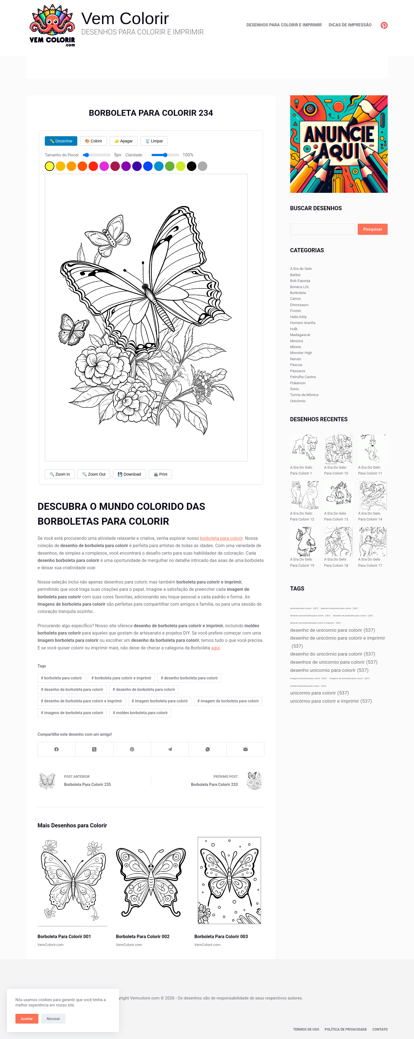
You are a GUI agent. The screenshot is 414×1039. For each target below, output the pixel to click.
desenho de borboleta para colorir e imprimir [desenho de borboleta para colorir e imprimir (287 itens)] (315, 623)
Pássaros (297, 371)
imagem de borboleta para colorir (228, 701)
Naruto (295, 359)
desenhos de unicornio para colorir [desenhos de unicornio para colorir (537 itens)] (334, 662)
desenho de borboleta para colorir (144, 689)
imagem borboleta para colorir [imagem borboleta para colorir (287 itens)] (308, 678)
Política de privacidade (346, 1029)
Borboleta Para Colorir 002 (142, 936)
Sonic (294, 389)
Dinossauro (299, 305)
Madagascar (300, 335)
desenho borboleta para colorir (189, 678)
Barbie (295, 275)
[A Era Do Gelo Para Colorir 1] (305, 449)
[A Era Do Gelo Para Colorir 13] (338, 495)
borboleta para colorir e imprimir (121, 678)
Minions (296, 341)
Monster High (301, 353)
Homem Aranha (303, 323)
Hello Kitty (298, 317)
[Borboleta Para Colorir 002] (151, 880)
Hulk (293, 329)
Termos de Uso (307, 1029)
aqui (215, 648)
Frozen (295, 311)
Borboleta (298, 293)
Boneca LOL (300, 287)
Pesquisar (372, 229)
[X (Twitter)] (94, 749)
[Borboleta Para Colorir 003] (229, 880)
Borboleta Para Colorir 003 (221, 936)
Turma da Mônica (304, 395)
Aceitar (27, 1019)
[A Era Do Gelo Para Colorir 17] (373, 541)
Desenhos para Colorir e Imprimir (284, 24)
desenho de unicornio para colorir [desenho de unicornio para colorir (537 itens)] (332, 630)
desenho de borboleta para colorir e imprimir (81, 701)
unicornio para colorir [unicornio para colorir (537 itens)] (319, 693)
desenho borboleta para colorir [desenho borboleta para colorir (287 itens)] (339, 608)
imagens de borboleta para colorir (72, 713)
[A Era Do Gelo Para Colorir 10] (338, 449)
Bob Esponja (300, 281)
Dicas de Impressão (350, 24)
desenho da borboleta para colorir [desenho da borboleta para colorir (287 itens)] (310, 615)
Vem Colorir (125, 18)
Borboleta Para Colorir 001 (64, 936)
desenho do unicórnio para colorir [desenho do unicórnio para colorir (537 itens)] (332, 654)
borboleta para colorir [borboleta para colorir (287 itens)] (304, 608)
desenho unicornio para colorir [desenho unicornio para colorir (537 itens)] (329, 670)
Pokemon (298, 383)
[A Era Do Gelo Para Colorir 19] (305, 541)
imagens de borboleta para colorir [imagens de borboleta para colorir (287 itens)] (349, 678)
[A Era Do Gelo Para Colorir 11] (373, 449)
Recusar (53, 1019)
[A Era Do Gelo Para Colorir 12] (305, 495)
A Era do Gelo (301, 269)
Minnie (295, 347)
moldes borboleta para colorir (140, 713)
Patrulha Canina (303, 377)
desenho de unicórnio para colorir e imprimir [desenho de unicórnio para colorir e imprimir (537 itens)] (337, 642)
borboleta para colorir (221, 538)
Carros (295, 299)
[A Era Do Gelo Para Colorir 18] (338, 541)
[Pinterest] (384, 25)
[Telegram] (170, 749)
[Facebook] (57, 749)
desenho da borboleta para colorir (72, 689)
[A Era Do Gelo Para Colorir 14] (373, 495)
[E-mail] (245, 749)
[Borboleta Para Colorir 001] (73, 880)
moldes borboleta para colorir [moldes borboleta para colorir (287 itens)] (308, 686)
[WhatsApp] (208, 749)
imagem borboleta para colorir (160, 701)
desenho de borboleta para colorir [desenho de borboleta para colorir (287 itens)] (353, 615)
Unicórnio (298, 401)
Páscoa (296, 365)
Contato (380, 1029)
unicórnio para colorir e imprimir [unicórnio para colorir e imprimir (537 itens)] (331, 701)
